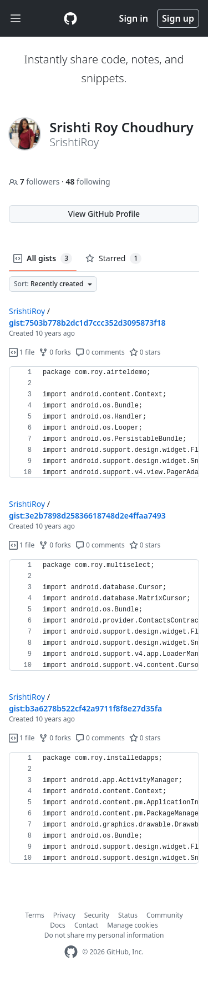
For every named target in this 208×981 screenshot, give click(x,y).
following (87, 181)
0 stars (145, 352)
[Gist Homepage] (70, 18)
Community (164, 915)
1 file (21, 352)
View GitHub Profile (104, 213)
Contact (86, 925)
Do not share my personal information (104, 935)
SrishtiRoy (27, 311)
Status (128, 915)
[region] (104, 422)
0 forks (55, 352)
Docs (57, 925)
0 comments (100, 352)
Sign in (133, 18)
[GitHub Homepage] (71, 952)
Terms (34, 915)
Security (96, 915)
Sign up (178, 18)
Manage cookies (132, 925)
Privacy (64, 915)
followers (35, 181)
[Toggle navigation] (15, 19)
